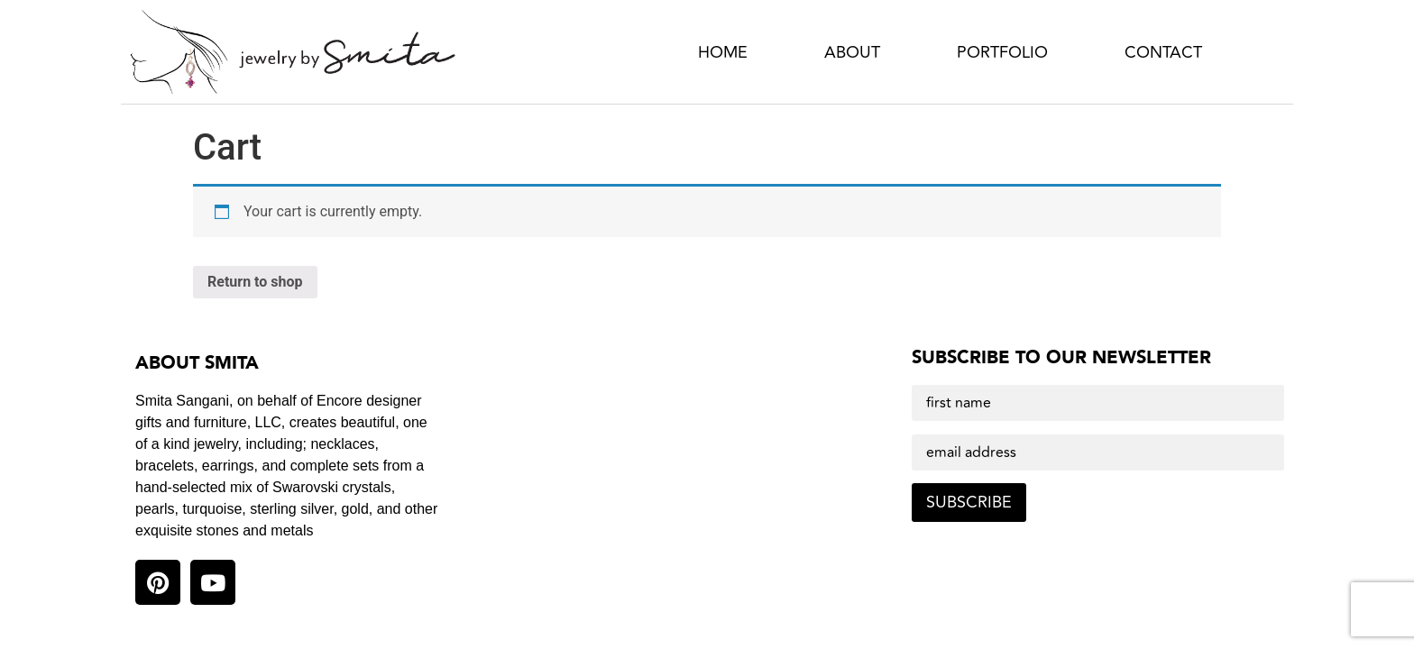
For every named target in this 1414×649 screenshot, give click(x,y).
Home (723, 52)
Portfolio (1002, 52)
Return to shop (255, 281)
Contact (1163, 52)
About (852, 52)
